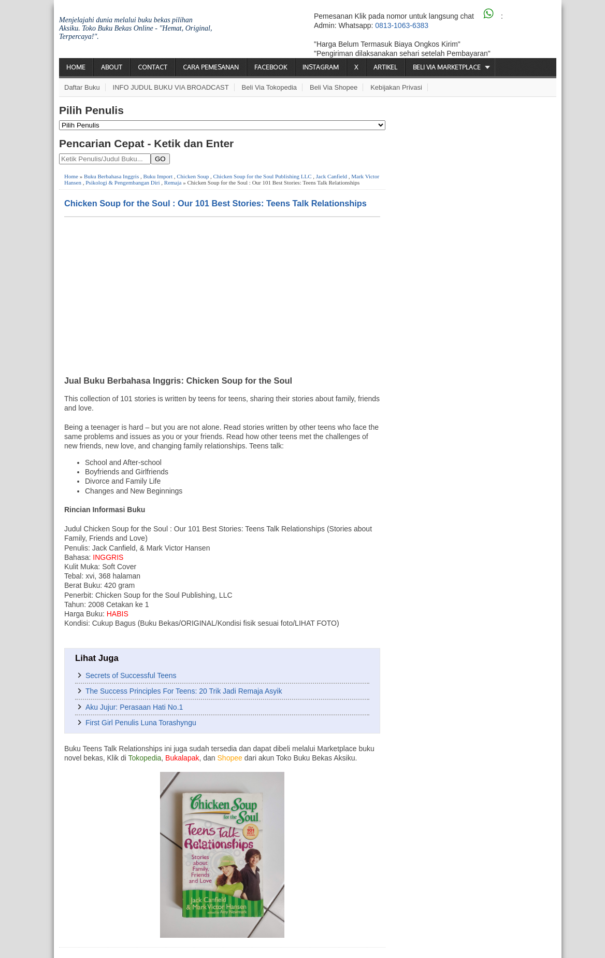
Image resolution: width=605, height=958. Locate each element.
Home (75, 67)
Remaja (173, 182)
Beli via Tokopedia (269, 87)
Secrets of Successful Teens (131, 675)
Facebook (270, 67)
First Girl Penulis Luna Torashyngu (140, 722)
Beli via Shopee (333, 87)
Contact (152, 67)
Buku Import (157, 176)
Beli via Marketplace (447, 67)
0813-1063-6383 (401, 25)
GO (160, 159)
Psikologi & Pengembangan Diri (122, 182)
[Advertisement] (222, 295)
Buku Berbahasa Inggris (111, 176)
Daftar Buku (82, 87)
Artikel (385, 67)
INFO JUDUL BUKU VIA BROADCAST (171, 87)
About (111, 67)
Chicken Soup (193, 176)
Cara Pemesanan (211, 67)
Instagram (320, 67)
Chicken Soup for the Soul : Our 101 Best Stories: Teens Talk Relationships (215, 203)
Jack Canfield (331, 176)
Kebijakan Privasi (396, 87)
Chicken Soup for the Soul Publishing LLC (262, 176)
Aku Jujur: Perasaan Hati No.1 (134, 707)
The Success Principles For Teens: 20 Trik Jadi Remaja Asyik (183, 691)
